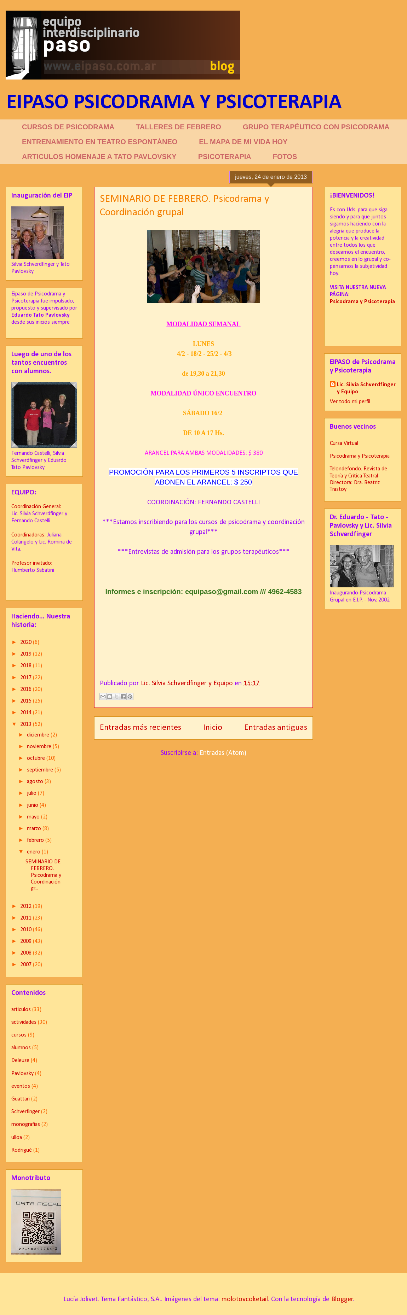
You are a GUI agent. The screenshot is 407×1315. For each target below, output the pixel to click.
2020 (26, 642)
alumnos (21, 1048)
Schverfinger (25, 1112)
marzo (34, 829)
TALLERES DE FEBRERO (178, 127)
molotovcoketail (245, 1299)
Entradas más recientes (140, 727)
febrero (36, 840)
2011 (26, 918)
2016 (26, 689)
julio (32, 793)
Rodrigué (21, 1150)
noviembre (40, 747)
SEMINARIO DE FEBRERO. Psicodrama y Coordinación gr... (43, 875)
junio (33, 805)
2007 (26, 965)
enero (34, 852)
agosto (36, 782)
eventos (20, 1086)
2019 (26, 654)
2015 (26, 701)
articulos (21, 1009)
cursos (19, 1035)
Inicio (212, 727)
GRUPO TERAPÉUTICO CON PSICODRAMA (316, 127)
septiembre (41, 770)
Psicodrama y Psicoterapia (360, 456)
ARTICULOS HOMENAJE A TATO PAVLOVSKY (99, 156)
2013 (26, 724)
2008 (26, 953)
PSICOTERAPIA (224, 156)
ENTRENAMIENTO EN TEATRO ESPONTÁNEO (99, 142)
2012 (26, 906)
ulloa (16, 1137)
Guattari (20, 1099)
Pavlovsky (22, 1073)
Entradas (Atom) (223, 753)
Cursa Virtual (344, 443)
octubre (36, 758)
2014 (26, 713)
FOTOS (285, 156)
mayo (34, 817)
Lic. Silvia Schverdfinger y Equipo (366, 388)
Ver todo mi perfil (350, 402)
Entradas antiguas (275, 727)
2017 (26, 678)
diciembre (39, 735)
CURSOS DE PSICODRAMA (68, 127)
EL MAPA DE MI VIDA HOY (243, 142)
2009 (26, 941)
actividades (23, 1022)
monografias (25, 1124)
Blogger (342, 1299)
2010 (26, 930)
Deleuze (20, 1060)
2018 (26, 666)
